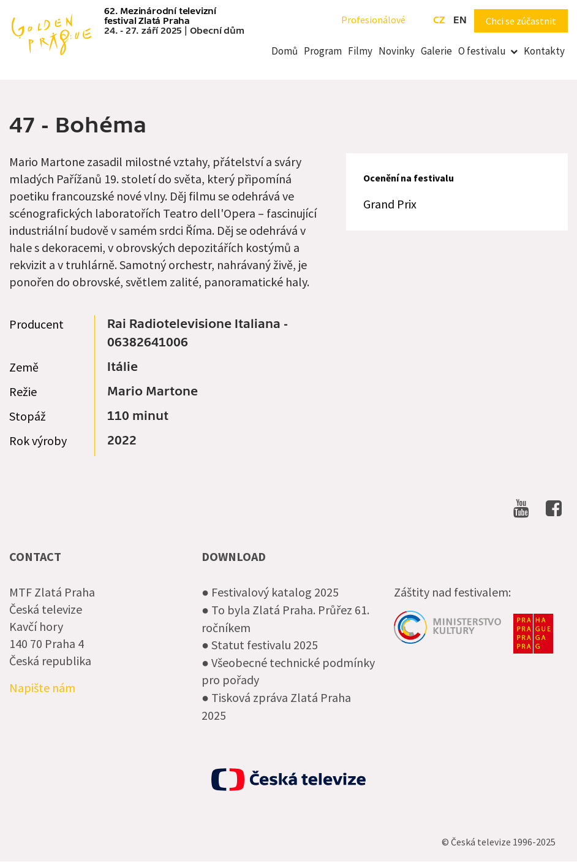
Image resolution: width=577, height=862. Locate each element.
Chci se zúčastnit (521, 21)
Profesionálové (373, 19)
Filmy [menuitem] (360, 51)
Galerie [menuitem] (436, 51)
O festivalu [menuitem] (482, 51)
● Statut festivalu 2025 (260, 644)
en (460, 20)
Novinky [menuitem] (397, 51)
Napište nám (42, 687)
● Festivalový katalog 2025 (270, 592)
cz (439, 20)
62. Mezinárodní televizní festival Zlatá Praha (160, 16)
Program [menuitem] (323, 51)
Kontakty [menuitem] (544, 51)
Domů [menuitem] (284, 51)
